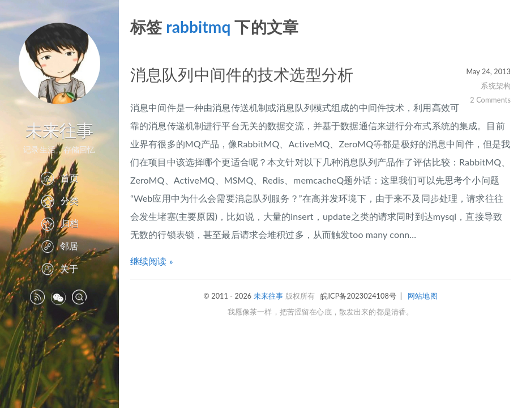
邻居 (59, 245)
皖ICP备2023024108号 (358, 296)
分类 (59, 200)
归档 (59, 223)
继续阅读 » (151, 261)
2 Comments (490, 100)
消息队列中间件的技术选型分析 (241, 74)
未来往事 (59, 130)
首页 (59, 177)
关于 (59, 268)
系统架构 (496, 86)
